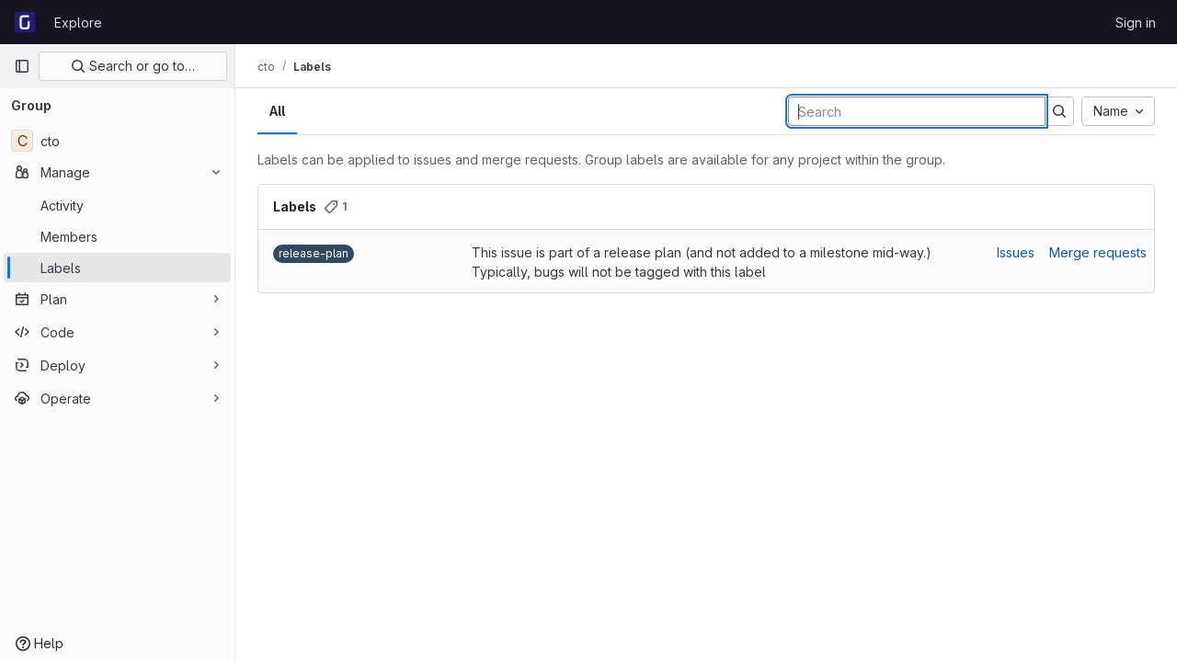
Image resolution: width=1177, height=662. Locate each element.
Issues (1015, 252)
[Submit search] (1059, 111)
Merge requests (1098, 252)
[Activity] (117, 205)
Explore (78, 22)
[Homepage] (25, 22)
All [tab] (277, 111)
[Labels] (117, 267)
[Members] (117, 236)
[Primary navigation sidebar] (22, 66)
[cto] (117, 140)
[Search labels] (917, 111)
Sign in (1135, 22)
